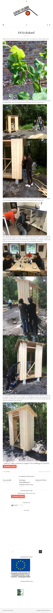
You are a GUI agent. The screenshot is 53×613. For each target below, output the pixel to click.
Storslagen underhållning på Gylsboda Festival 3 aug (26, 482)
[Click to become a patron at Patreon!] (26, 466)
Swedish (14, 505)
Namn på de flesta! (40, 480)
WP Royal (11, 610)
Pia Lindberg (7, 471)
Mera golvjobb (7, 480)
